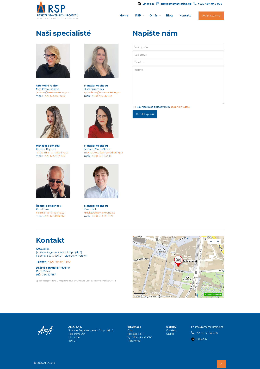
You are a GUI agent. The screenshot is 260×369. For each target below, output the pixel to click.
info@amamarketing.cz (209, 326)
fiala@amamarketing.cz (50, 212)
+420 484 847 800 (59, 261)
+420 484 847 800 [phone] (210, 3)
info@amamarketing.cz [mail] (175, 3)
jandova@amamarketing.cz (52, 92)
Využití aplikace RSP (140, 337)
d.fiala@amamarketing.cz (99, 212)
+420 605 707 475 (54, 156)
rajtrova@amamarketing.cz (52, 152)
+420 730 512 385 (102, 95)
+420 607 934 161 (102, 156)
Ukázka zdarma (211, 15)
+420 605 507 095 (54, 95)
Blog (130, 330)
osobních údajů (179, 106)
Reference (134, 340)
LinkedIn (148, 3)
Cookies (171, 330)
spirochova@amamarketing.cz (102, 92)
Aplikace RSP (136, 333)
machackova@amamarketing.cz (103, 152)
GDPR (170, 333)
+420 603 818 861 (54, 216)
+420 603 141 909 (102, 216)
